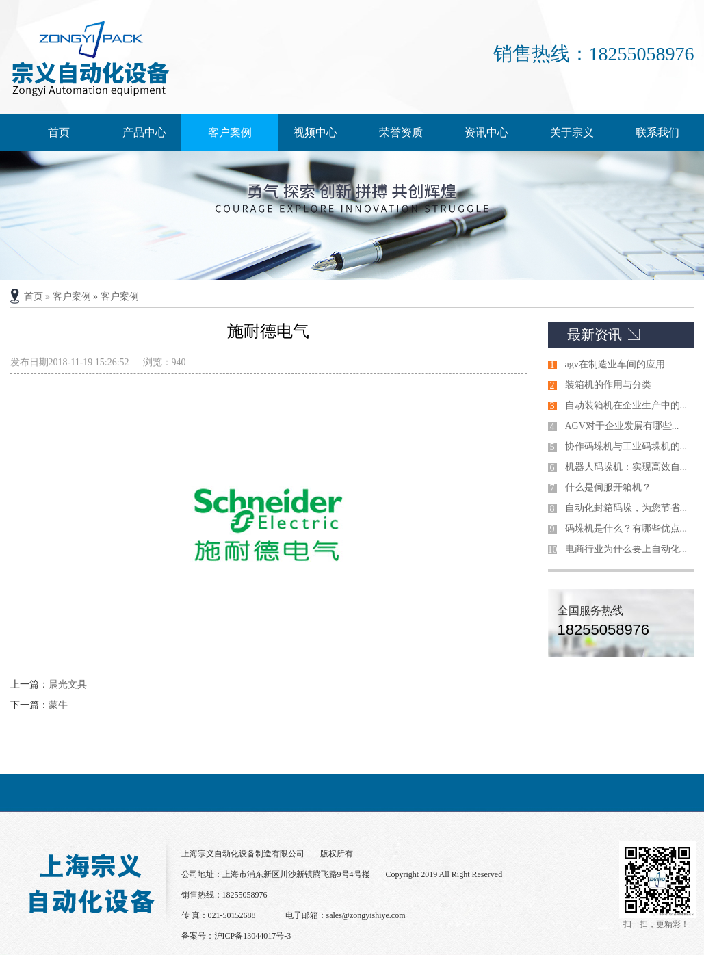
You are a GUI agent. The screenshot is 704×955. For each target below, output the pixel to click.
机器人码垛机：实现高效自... (626, 467)
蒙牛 (58, 705)
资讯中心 (486, 132)
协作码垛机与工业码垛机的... (626, 446)
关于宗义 (572, 132)
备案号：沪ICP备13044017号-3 (236, 936)
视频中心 (315, 132)
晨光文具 (68, 684)
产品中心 (144, 132)
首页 (59, 132)
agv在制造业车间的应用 (615, 364)
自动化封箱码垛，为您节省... (626, 508)
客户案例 (230, 132)
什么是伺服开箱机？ (608, 487)
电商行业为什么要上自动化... (626, 549)
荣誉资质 (401, 132)
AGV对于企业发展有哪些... (622, 426)
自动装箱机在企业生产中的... (626, 405)
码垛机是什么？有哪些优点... (626, 528)
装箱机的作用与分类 (608, 385)
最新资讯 (594, 334)
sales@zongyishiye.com (366, 915)
